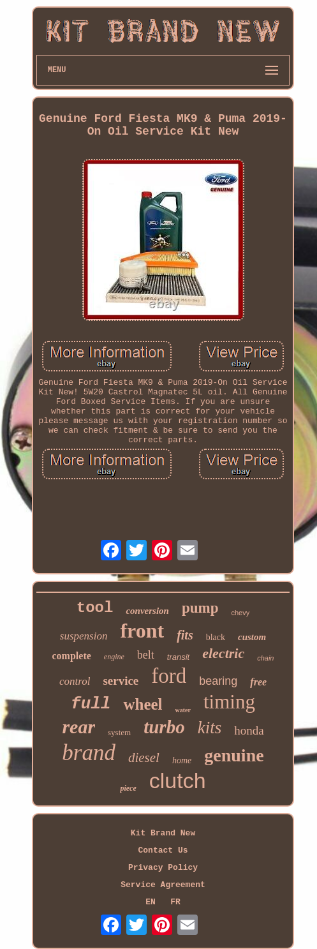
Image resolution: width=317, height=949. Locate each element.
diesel (143, 757)
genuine (233, 755)
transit (178, 657)
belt (145, 654)
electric (223, 653)
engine (114, 656)
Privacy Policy (163, 867)
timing (229, 702)
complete (71, 655)
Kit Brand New (163, 833)
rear (78, 726)
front (142, 630)
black (215, 637)
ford (168, 675)
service (120, 680)
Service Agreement (163, 885)
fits (185, 635)
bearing (218, 681)
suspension (84, 636)
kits (210, 727)
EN (150, 902)
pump (200, 608)
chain (265, 658)
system (119, 732)
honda (248, 730)
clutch (177, 780)
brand (88, 752)
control (74, 681)
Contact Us (163, 850)
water (183, 710)
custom (252, 637)
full (90, 704)
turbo (164, 727)
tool (95, 607)
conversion (147, 611)
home (181, 760)
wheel (142, 704)
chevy (240, 612)
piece (128, 788)
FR (175, 902)
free (258, 681)
